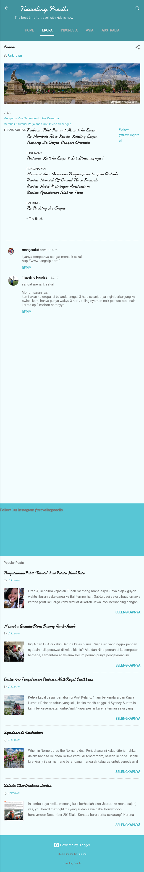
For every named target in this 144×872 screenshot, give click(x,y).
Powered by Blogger (72, 845)
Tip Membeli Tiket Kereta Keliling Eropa (61, 136)
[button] (137, 48)
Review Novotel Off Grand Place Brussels (62, 180)
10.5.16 (53, 250)
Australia (110, 30)
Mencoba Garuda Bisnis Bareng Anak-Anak (39, 626)
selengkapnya (127, 612)
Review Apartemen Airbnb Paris (54, 192)
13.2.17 (53, 277)
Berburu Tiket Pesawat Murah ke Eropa (61, 130)
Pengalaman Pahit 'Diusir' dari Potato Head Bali (44, 573)
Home (29, 30)
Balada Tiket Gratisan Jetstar (27, 786)
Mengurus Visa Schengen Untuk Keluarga (32, 118)
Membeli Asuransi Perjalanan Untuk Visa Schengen (37, 124)
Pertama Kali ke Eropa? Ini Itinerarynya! (64, 158)
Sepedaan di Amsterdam (23, 733)
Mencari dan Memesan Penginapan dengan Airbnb (71, 174)
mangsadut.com (34, 250)
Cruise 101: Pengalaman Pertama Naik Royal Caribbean (48, 679)
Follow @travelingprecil (129, 135)
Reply (26, 268)
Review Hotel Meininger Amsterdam (58, 186)
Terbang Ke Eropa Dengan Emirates (58, 142)
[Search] (137, 9)
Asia (89, 30)
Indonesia (69, 30)
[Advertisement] (72, 464)
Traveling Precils (44, 9)
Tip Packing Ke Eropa (45, 208)
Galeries (81, 854)
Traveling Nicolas (34, 277)
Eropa (47, 30)
